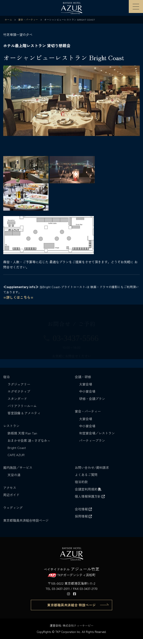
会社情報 (83, 509)
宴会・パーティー (88, 411)
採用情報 (83, 516)
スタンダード (17, 398)
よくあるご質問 (86, 474)
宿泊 (7, 376)
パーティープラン (92, 440)
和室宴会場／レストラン (97, 433)
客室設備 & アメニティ (24, 413)
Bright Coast (17, 447)
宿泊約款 (81, 481)
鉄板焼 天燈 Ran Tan (22, 433)
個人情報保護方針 (90, 496)
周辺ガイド (11, 494)
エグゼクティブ (19, 391)
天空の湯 (14, 475)
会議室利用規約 (88, 489)
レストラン (11, 425)
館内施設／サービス (18, 467)
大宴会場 (85, 384)
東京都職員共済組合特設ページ (26, 520)
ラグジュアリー (19, 384)
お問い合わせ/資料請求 (92, 467)
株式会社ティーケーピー (78, 625)
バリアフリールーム (22, 405)
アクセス (9, 487)
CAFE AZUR (16, 454)
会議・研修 (83, 376)
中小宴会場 (87, 391)
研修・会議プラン (92, 398)
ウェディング (13, 507)
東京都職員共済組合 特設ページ (71, 605)
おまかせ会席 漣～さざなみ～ (29, 440)
